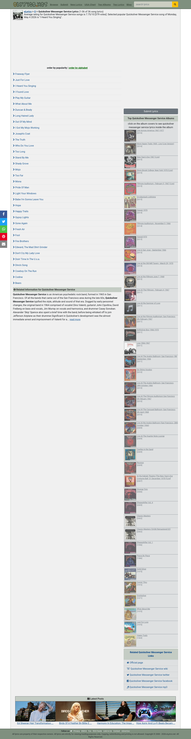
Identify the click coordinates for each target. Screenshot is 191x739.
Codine (18, 277)
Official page (135, 662)
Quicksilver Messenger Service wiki (147, 668)
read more (75, 319)
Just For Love (21, 80)
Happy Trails (20, 211)
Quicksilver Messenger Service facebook (149, 681)
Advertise (125, 731)
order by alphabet (78, 67)
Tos (89, 731)
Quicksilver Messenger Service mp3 (147, 687)
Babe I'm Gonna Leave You (28, 199)
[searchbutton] (175, 4)
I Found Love (21, 91)
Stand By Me (21, 157)
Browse (54, 4)
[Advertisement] (95, 43)
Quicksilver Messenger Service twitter (148, 674)
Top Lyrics (118, 4)
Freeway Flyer (21, 74)
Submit (64, 4)
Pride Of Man (21, 187)
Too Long (19, 151)
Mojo (17, 169)
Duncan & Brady (22, 109)
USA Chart (90, 4)
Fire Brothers (21, 241)
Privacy (77, 731)
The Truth (19, 139)
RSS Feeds (97, 731)
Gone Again (20, 223)
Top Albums (104, 4)
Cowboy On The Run (25, 271)
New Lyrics (76, 4)
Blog (129, 4)
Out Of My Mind (22, 121)
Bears (17, 283)
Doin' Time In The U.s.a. (26, 259)
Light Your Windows (24, 193)
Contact (116, 731)
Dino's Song (20, 265)
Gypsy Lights (21, 217)
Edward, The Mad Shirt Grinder (30, 247)
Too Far (18, 175)
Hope (17, 205)
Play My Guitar (22, 97)
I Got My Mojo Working (26, 127)
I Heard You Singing (24, 86)
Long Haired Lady (23, 115)
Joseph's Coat (21, 133)
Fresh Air (19, 229)
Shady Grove (21, 163)
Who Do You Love (23, 145)
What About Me (22, 103)
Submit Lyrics (151, 111)
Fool (16, 235)
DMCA (84, 731)
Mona (17, 181)
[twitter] (71, 731)
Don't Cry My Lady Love (26, 253)
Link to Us (107, 731)
